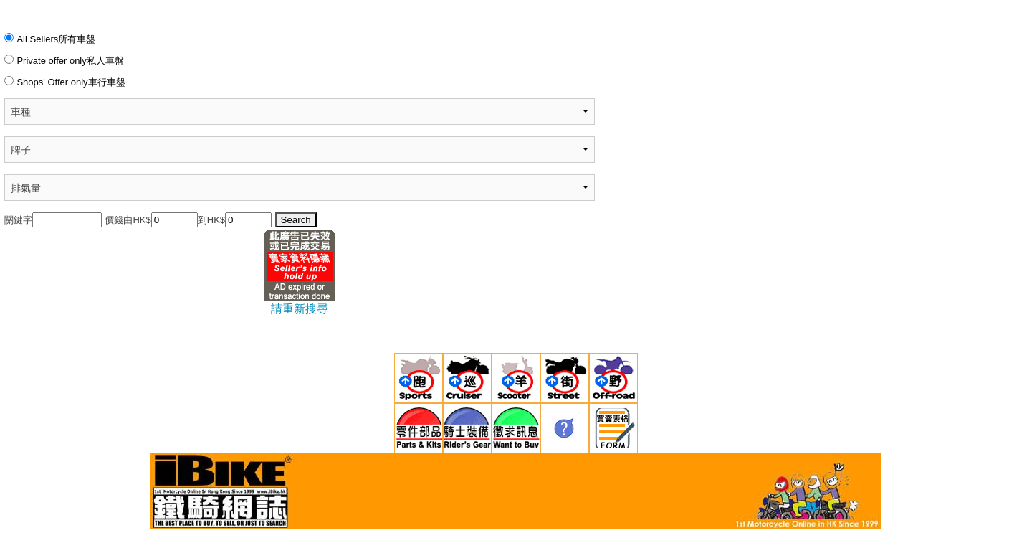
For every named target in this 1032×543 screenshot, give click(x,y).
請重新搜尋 (299, 309)
